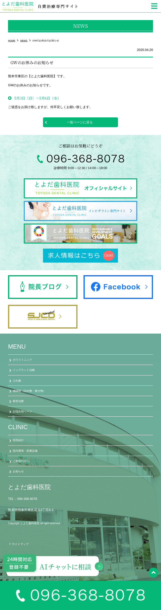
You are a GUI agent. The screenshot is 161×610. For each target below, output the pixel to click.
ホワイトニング (22, 359)
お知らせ (18, 471)
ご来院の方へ (21, 461)
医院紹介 (18, 440)
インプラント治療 (24, 369)
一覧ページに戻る (80, 122)
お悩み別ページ (22, 411)
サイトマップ (20, 544)
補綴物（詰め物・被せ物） (29, 390)
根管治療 (18, 401)
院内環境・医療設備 (25, 450)
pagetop (153, 573)
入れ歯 (17, 380)
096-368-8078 (27, 499)
